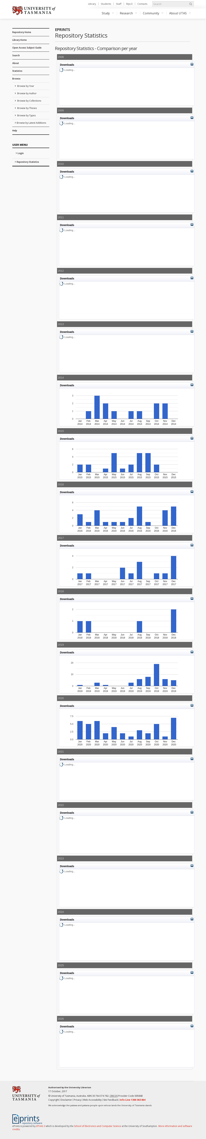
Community (153, 13)
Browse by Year (25, 86)
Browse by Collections (29, 100)
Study (108, 13)
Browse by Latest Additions (31, 122)
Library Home (19, 40)
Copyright (53, 1099)
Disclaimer (66, 1099)
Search (16, 55)
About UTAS (180, 13)
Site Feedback (110, 1099)
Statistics (17, 70)
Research (128, 13)
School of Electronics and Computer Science (97, 1126)
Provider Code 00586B (126, 1096)
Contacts (142, 3)
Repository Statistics (28, 161)
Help (14, 130)
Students (106, 3)
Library (92, 3)
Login (21, 153)
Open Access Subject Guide (27, 47)
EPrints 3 (40, 1126)
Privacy (77, 1099)
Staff (118, 3)
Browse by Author (27, 93)
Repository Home (21, 32)
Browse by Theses (27, 108)
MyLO (129, 3)
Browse (16, 78)
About (15, 63)
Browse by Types (26, 115)
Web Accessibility (92, 1099)
